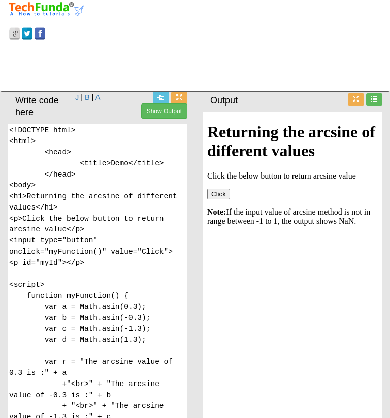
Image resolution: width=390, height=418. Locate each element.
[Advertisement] (195, 67)
